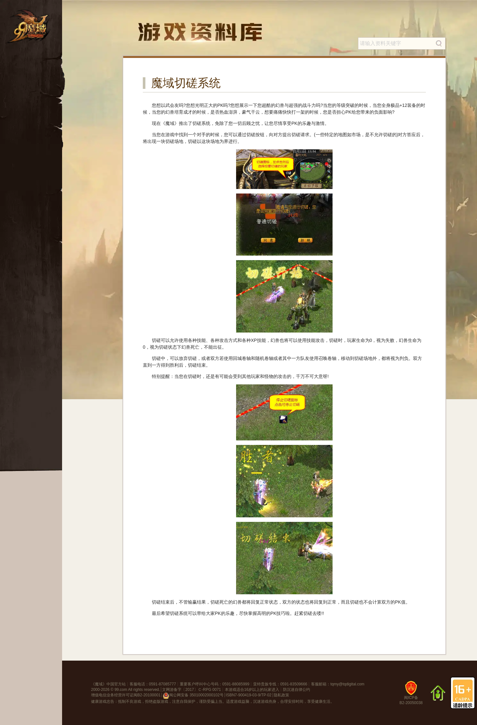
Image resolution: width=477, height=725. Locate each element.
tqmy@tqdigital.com (347, 684)
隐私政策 (281, 695)
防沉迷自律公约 (296, 689)
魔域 (99, 684)
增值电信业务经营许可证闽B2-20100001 (126, 695)
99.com (121, 689)
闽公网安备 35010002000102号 (193, 695)
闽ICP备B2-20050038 (411, 695)
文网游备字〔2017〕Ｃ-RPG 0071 (191, 689)
